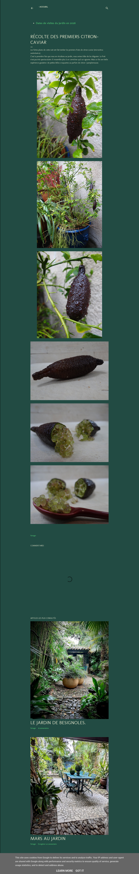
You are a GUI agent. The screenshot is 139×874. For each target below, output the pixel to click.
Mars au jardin (48, 838)
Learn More (64, 870)
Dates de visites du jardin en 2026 (55, 23)
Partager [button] (33, 536)
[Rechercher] (107, 7)
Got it (80, 870)
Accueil (44, 7)
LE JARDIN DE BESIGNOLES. (58, 722)
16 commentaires (43, 728)
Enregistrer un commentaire (47, 844)
